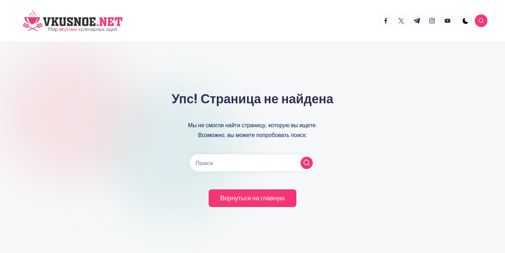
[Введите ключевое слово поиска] (252, 163)
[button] (307, 163)
